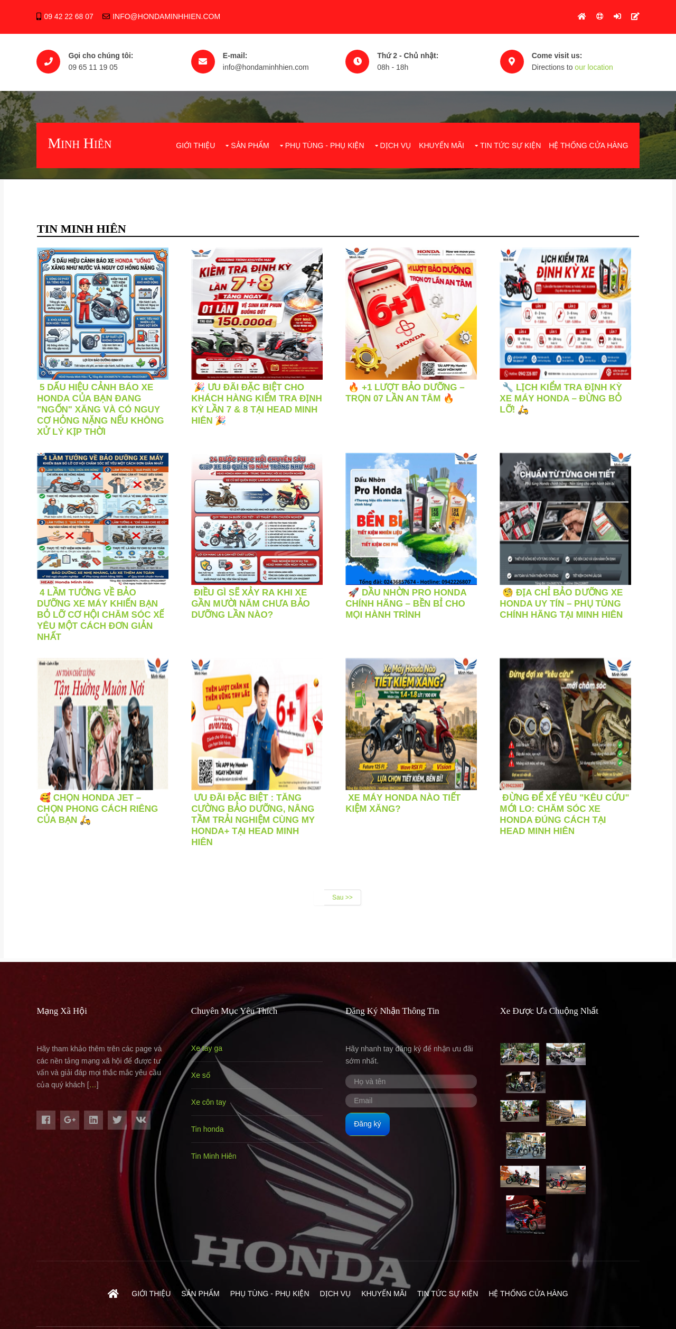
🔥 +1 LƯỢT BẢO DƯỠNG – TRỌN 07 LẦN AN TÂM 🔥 (410, 387)
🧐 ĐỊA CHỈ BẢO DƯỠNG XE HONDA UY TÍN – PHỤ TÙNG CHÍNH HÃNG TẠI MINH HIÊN (569, 598)
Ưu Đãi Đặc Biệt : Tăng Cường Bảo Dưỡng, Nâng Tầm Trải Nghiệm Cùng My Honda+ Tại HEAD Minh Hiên (255, 814)
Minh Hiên (79, 140)
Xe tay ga (209, 1043)
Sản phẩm (250, 141)
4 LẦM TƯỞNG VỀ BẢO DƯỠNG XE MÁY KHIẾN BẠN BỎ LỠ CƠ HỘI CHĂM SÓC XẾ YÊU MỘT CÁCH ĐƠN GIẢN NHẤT (100, 609)
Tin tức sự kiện (510, 141)
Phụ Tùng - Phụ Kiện (324, 141)
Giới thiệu (195, 141)
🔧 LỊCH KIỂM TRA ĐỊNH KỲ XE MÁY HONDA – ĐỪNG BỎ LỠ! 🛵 (569, 393)
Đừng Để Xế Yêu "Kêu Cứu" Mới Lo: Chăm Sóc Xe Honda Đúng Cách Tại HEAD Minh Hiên (572, 809)
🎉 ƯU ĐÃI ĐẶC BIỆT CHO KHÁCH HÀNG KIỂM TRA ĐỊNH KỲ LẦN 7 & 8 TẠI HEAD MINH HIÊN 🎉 (259, 398)
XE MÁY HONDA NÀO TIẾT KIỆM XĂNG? (408, 798)
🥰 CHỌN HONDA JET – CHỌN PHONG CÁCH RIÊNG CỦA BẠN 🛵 (97, 803)
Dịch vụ (395, 141)
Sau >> (342, 892)
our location (602, 66)
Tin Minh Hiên (216, 1151)
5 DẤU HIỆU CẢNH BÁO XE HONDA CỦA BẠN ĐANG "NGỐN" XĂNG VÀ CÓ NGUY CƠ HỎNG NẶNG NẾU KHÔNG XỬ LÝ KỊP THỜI (100, 404)
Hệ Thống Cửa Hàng (588, 141)
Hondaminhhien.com (206, 1280)
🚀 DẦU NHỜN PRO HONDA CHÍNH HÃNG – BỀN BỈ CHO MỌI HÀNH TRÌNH (411, 598)
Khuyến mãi (442, 141)
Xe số (203, 1070)
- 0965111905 (616, 1280)
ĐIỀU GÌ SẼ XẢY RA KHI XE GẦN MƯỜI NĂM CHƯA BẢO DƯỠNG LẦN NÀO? (253, 598)
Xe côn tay (211, 1097)
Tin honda (210, 1124)
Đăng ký (372, 1118)
